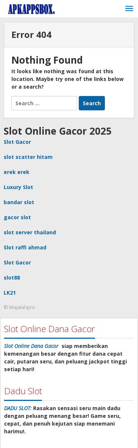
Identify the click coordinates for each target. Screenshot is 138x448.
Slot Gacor (17, 141)
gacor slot (17, 217)
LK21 (10, 292)
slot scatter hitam (28, 156)
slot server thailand (30, 232)
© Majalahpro (19, 307)
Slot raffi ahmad (25, 247)
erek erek (16, 171)
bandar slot (19, 202)
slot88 (12, 277)
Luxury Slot (18, 187)
